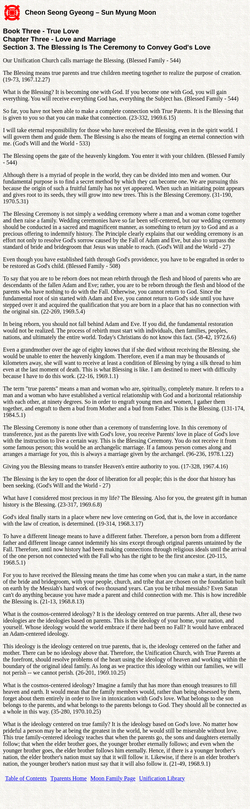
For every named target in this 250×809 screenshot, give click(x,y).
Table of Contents (26, 778)
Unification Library (162, 778)
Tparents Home (69, 778)
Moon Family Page (113, 778)
